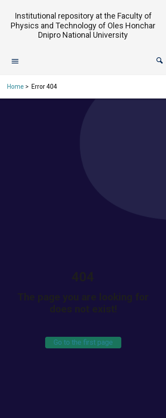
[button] (159, 60)
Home (15, 86)
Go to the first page (83, 342)
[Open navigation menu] (15, 60)
